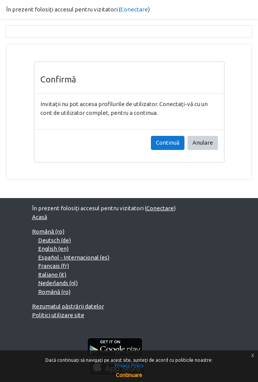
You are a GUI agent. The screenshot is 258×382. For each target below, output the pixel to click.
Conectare (134, 9)
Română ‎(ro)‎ (48, 231)
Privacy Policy (129, 365)
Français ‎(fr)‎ (53, 266)
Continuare (129, 375)
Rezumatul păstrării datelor (68, 306)
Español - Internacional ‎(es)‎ (73, 257)
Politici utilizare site (58, 315)
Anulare (202, 142)
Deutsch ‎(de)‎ (54, 240)
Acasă (39, 217)
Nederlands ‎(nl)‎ (58, 283)
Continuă (167, 142)
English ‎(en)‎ (53, 248)
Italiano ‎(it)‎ (52, 274)
